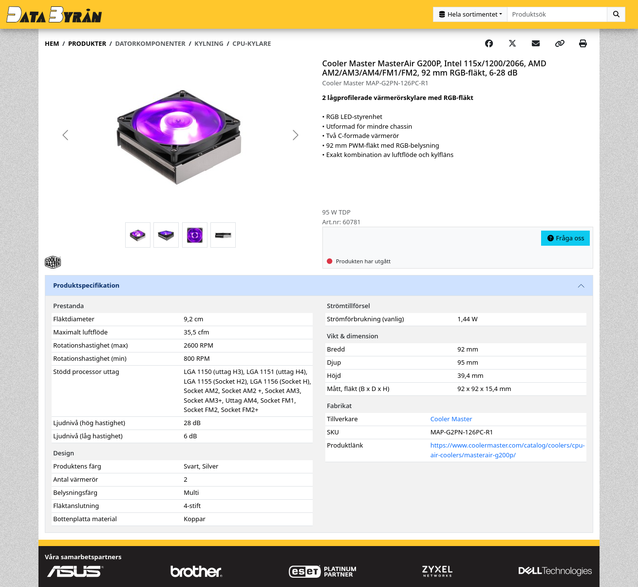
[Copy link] (559, 44)
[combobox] (557, 14)
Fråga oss (565, 238)
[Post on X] (512, 44)
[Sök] (616, 14)
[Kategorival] (470, 14)
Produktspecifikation (86, 285)
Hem (52, 43)
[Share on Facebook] (489, 44)
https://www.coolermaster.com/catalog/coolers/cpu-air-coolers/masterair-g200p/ (508, 450)
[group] (180, 135)
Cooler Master (451, 418)
